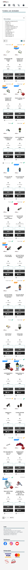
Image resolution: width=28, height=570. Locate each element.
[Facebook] (6, 544)
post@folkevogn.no (13, 533)
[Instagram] (12, 544)
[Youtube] (18, 544)
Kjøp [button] (8, 78)
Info (8, 74)
